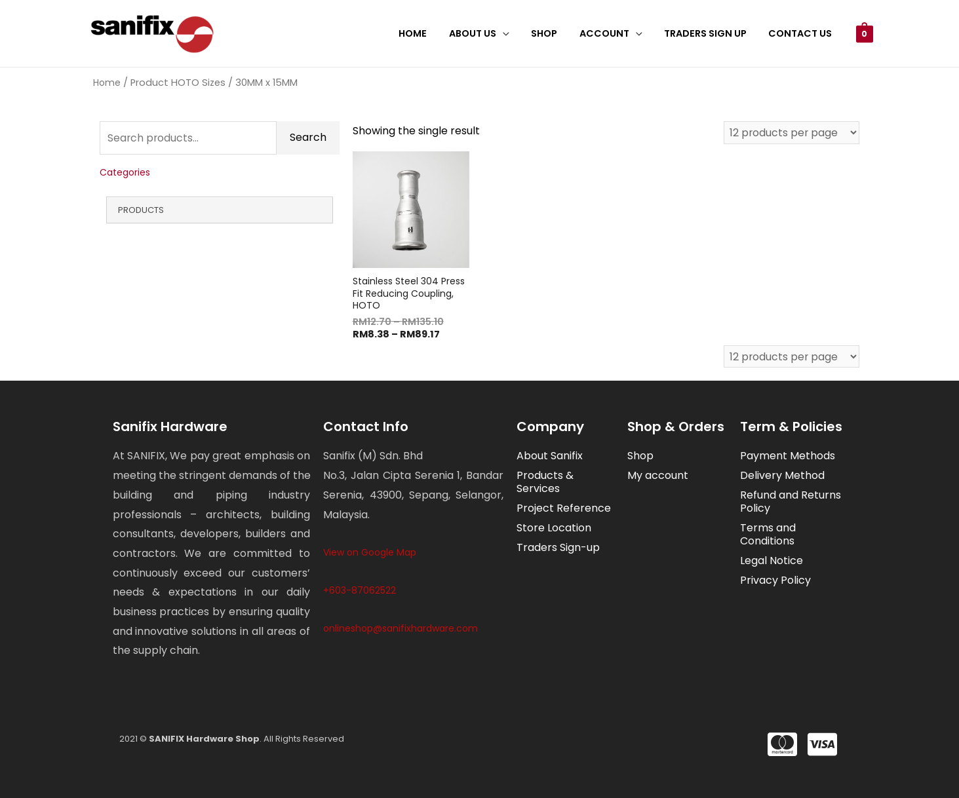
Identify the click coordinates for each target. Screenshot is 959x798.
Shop (554, 33)
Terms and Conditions (768, 535)
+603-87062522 (359, 590)
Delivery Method (782, 476)
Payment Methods (787, 456)
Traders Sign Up (710, 33)
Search (308, 137)
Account (611, 33)
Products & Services (545, 482)
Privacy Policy (775, 580)
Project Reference (564, 508)
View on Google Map (369, 552)
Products (141, 210)
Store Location (554, 528)
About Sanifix (550, 456)
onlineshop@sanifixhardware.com (400, 628)
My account (657, 476)
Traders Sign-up (558, 548)
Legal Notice (771, 561)
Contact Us (802, 33)
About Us (486, 33)
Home (430, 33)
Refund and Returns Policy (790, 502)
